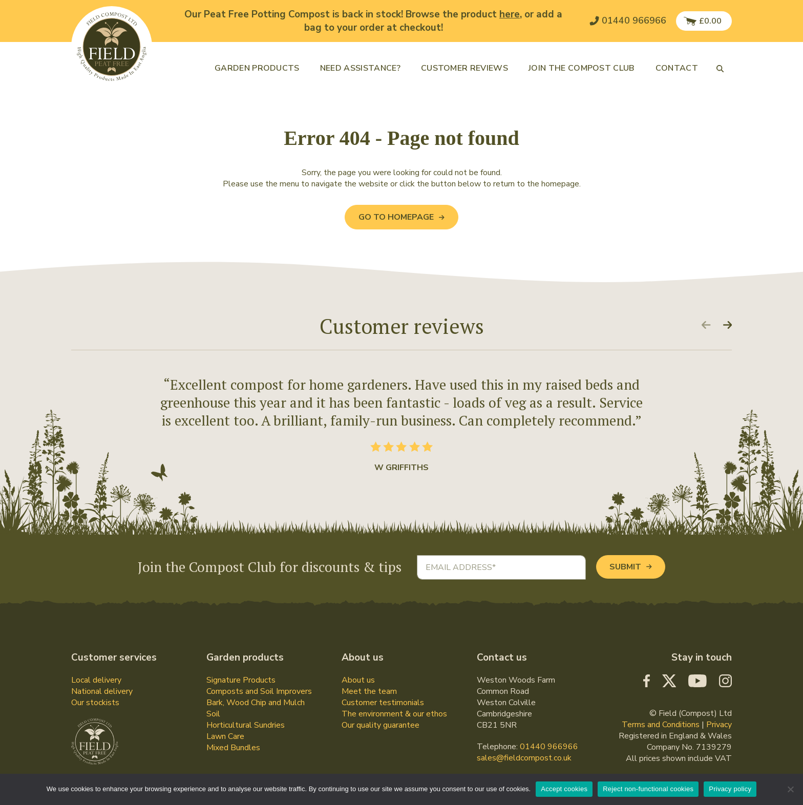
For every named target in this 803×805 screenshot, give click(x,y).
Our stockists (95, 702)
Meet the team (369, 691)
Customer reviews (464, 68)
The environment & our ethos (394, 713)
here (509, 14)
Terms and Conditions (661, 724)
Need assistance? (360, 68)
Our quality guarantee (380, 725)
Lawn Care (225, 736)
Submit (630, 567)
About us (358, 680)
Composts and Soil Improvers (259, 691)
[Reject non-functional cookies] (790, 789)
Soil (213, 713)
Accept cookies (564, 789)
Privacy (719, 724)
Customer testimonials (383, 702)
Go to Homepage (401, 217)
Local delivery (96, 680)
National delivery (102, 691)
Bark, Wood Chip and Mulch (255, 702)
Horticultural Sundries (245, 725)
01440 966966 (549, 746)
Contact (677, 68)
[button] (720, 68)
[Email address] (501, 567)
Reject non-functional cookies (648, 789)
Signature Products (241, 680)
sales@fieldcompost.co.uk (524, 758)
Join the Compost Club (582, 68)
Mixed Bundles (233, 747)
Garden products (257, 68)
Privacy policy (730, 789)
